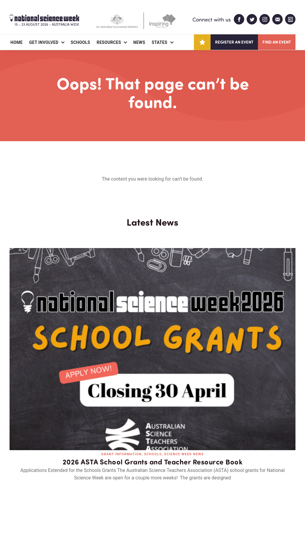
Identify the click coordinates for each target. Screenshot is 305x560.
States (159, 42)
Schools (80, 42)
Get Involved (43, 42)
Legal (75, 541)
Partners (46, 521)
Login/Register (117, 521)
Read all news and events (152, 416)
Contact (78, 521)
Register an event (234, 42)
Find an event (276, 42)
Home (16, 42)
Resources (109, 42)
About (17, 521)
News (139, 42)
